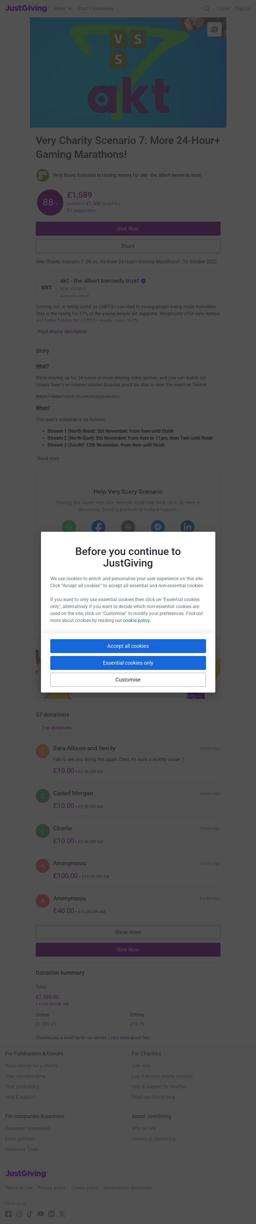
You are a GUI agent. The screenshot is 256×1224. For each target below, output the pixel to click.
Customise (128, 680)
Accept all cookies (128, 646)
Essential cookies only (128, 663)
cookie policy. (137, 620)
